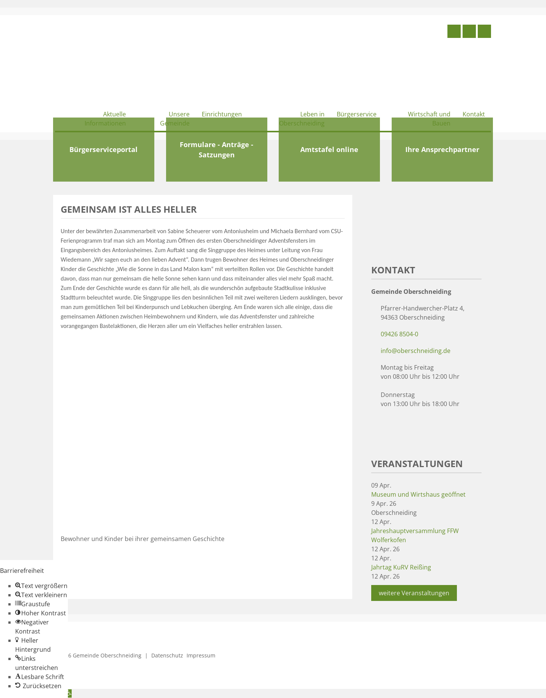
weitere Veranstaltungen (414, 593)
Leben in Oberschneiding (302, 118)
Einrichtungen (222, 114)
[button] (41, 586)
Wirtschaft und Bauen (429, 118)
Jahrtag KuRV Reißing (401, 567)
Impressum (201, 655)
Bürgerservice (357, 114)
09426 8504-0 (399, 334)
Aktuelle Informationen (105, 118)
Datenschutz (167, 655)
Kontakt (474, 114)
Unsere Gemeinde (175, 118)
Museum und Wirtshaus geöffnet (418, 494)
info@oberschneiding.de (415, 351)
